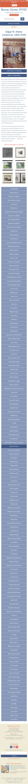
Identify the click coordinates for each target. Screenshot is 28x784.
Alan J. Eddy (14, 342)
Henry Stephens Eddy (14, 338)
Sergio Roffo (14, 600)
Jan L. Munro (14, 542)
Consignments (16, 778)
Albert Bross (14, 231)
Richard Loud (14, 496)
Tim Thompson (14, 665)
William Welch (14, 688)
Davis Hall (14, 392)
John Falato (14, 354)
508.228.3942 (14, 15)
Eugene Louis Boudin (14, 223)
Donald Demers (14, 323)
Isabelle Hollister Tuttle (14, 681)
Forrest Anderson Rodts (14, 596)
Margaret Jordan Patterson (14, 565)
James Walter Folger (14, 365)
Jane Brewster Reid (14, 584)
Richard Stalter (14, 638)
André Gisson (14, 373)
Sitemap (14, 779)
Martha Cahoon (14, 250)
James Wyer (14, 711)
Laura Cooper (14, 288)
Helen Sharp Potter (14, 581)
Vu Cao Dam (14, 308)
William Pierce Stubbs (14, 646)
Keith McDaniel (14, 527)
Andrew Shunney (14, 623)
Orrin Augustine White (14, 692)
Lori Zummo (14, 719)
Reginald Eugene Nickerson (14, 558)
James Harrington (14, 400)
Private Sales (23, 778)
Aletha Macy (14, 519)
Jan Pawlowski (14, 569)
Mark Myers (14, 550)
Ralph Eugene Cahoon (14, 246)
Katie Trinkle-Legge (14, 677)
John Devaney (14, 327)
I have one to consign (14, 71)
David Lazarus (14, 477)
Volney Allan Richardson (14, 592)
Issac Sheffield (14, 619)
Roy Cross (14, 304)
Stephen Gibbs (14, 369)
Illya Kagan (14, 458)
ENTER (14, 5)
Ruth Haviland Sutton (14, 654)
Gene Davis (14, 315)
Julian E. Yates (14, 715)
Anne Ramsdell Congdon (14, 281)
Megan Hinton (14, 427)
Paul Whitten (14, 696)
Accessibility (20, 779)
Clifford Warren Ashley (14, 200)
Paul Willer (14, 700)
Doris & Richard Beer (14, 219)
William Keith (14, 465)
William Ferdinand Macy (14, 511)
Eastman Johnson (14, 454)
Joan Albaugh (14, 189)
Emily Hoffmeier (14, 431)
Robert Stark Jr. (14, 642)
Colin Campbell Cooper (14, 285)
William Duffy (14, 331)
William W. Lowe (14, 500)
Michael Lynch (14, 504)
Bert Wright (14, 707)
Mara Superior (14, 650)
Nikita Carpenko (14, 254)
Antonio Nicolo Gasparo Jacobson (14, 442)
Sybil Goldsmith (14, 377)
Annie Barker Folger (14, 362)
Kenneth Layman (14, 473)
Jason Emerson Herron (14, 411)
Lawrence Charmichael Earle (14, 335)
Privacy (10, 779)
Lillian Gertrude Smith (14, 631)
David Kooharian (14, 469)
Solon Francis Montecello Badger (14, 212)
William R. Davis (14, 312)
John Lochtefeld (14, 488)
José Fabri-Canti (14, 350)
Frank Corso (14, 296)
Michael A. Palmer (14, 561)
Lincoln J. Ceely (14, 258)
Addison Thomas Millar (14, 538)
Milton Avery (14, 208)
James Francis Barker (14, 215)
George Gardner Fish (14, 358)
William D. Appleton (14, 196)
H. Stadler (14, 634)
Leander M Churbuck (14, 273)
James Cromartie (14, 300)
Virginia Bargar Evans (14, 346)
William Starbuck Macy (14, 508)
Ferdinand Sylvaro (14, 657)
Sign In (3, 778)
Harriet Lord (14, 492)
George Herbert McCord (14, 523)
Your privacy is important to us (14, 758)
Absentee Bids (9, 778)
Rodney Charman (14, 265)
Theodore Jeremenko (14, 450)
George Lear (14, 481)
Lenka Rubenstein (14, 604)
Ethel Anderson (14, 192)
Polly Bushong (14, 238)
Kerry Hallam (14, 396)
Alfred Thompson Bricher (14, 227)
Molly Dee (14, 319)
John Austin (14, 204)
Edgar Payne (14, 573)
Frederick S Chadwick (14, 262)
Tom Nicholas (14, 554)
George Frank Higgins (14, 419)
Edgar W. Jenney (14, 446)
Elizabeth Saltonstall (14, 608)
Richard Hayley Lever (14, 484)
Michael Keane (14, 461)
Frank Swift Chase (14, 269)
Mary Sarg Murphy (14, 546)
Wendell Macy (14, 515)
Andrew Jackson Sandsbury (14, 611)
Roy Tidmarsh (14, 669)
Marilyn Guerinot (14, 385)
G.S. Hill (14, 423)
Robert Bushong (14, 235)
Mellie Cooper (14, 292)
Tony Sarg (14, 615)
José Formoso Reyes (14, 588)
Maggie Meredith (14, 534)
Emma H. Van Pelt (14, 684)
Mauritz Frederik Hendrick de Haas (14, 388)
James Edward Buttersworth (14, 242)
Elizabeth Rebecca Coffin (14, 277)
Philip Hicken (14, 415)
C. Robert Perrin (14, 577)
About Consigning (14, 75)
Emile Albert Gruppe (14, 381)
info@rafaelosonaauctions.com (14, 12)
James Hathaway (14, 404)
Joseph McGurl (14, 531)
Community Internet (16, 782)
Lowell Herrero (14, 408)
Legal (6, 779)
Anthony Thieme (14, 661)
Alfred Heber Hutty (14, 435)
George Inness (14, 438)
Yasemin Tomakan (14, 673)
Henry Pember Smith (14, 627)
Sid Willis (14, 704)
